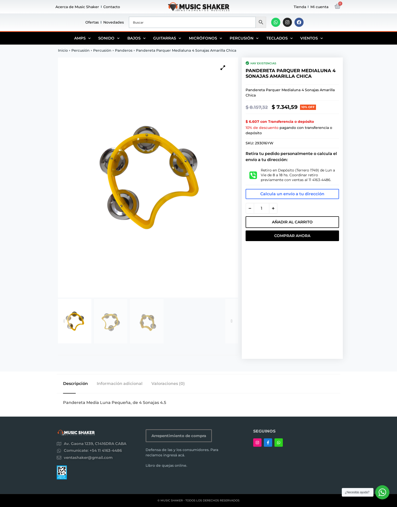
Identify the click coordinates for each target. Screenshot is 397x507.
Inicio (63, 50)
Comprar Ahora (292, 235)
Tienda (300, 7)
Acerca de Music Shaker (77, 7)
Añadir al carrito (292, 222)
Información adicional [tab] (120, 383)
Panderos (123, 50)
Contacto (111, 7)
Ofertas (92, 22)
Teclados (279, 38)
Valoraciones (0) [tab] (168, 383)
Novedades (113, 22)
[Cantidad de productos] (261, 208)
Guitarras (167, 38)
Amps (82, 38)
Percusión (244, 38)
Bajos (136, 38)
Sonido (109, 38)
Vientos (311, 38)
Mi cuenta (319, 7)
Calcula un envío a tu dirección (292, 193)
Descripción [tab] (75, 383)
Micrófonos (205, 38)
